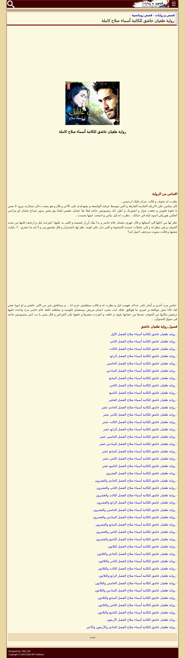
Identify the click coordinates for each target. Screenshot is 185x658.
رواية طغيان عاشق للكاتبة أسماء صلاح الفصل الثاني (142, 341)
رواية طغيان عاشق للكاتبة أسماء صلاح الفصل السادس (140, 370)
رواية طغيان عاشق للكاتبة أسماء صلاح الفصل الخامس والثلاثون (135, 583)
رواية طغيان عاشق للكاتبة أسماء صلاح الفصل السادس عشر (137, 444)
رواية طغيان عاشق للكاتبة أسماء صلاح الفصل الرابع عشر (139, 429)
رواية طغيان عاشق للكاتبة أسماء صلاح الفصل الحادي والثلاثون (136, 554)
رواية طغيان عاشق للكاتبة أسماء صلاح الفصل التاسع (142, 392)
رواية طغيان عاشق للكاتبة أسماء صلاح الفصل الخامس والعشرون (134, 510)
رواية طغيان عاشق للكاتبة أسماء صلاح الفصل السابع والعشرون (135, 524)
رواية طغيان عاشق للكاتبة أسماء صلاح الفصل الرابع (142, 356)
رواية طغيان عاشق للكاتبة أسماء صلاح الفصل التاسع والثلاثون (136, 612)
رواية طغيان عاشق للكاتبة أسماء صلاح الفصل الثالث (142, 349)
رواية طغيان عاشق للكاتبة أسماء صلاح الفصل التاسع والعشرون (135, 539)
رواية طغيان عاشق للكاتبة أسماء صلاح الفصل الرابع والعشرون (136, 502)
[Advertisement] (92, 53)
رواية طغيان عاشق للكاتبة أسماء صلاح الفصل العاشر (142, 400)
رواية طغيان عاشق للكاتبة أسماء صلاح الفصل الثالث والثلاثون (136, 568)
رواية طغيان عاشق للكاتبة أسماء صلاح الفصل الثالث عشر (138, 422)
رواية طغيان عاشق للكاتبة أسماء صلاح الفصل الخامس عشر (137, 436)
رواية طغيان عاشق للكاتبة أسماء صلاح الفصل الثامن (142, 385)
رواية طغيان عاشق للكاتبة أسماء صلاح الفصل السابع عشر (138, 451)
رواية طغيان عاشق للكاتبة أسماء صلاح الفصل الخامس (141, 363)
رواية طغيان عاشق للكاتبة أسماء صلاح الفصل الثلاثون (141, 546)
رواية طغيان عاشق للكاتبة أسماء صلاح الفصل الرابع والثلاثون (137, 576)
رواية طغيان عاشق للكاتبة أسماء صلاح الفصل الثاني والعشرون (135, 488)
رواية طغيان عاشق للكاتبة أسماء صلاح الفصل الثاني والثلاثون (136, 561)
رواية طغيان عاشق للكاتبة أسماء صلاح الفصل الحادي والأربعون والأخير (130, 627)
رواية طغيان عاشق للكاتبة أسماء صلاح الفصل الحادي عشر (138, 407)
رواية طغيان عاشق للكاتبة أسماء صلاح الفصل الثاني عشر (139, 414)
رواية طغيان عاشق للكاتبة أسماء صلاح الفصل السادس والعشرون (134, 517)
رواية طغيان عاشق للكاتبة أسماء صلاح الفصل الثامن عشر (138, 458)
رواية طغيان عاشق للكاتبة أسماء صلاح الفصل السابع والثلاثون (136, 598)
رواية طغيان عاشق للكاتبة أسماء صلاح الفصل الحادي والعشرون (135, 480)
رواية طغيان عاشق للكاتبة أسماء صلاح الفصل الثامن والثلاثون (136, 605)
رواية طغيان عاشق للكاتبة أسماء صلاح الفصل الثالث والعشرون (135, 495)
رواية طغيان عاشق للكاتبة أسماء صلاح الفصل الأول (143, 334)
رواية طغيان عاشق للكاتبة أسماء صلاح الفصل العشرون (140, 473)
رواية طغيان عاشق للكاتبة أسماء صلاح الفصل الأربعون (141, 619)
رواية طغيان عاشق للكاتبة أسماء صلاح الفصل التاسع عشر (138, 466)
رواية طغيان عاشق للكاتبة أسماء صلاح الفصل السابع (142, 378)
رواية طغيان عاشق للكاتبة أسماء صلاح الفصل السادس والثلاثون (135, 590)
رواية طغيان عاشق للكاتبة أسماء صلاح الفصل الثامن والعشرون (135, 532)
